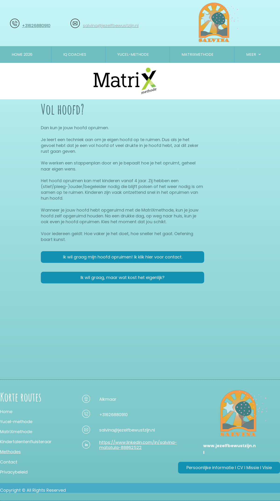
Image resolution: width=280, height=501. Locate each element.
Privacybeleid (14, 472)
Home (6, 411)
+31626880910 (36, 25)
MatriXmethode (16, 432)
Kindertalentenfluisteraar (26, 442)
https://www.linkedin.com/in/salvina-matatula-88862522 (138, 444)
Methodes (10, 452)
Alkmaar (107, 399)
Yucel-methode (16, 421)
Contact (8, 462)
